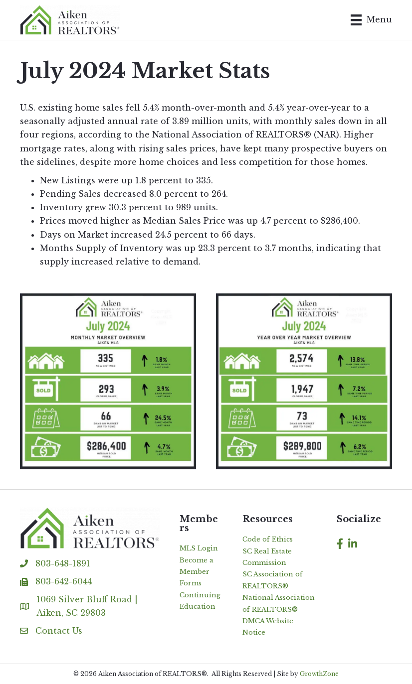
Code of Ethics (267, 539)
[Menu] (371, 19)
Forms (191, 583)
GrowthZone (319, 674)
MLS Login (199, 548)
